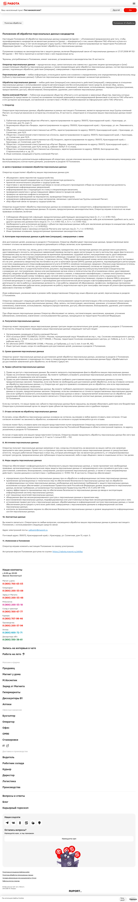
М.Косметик (9, 680)
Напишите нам (69, 839)
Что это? (122, 899)
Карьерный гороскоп (15, 807)
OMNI (5, 733)
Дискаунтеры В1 (12, 698)
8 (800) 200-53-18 (12, 604)
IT (5, 745)
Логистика (9, 781)
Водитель (8, 757)
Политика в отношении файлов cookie (15, 872)
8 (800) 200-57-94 (12, 625)
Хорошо (133, 899)
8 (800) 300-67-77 (12, 611)
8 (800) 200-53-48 (12, 597)
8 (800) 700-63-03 (12, 583)
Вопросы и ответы (13, 795)
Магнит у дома (11, 674)
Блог (5, 801)
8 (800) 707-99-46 (12, 618)
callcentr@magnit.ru (38, 530)
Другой (116, 10)
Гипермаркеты (11, 692)
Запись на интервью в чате (19, 648)
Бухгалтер (8, 715)
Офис (5, 727)
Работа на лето (13, 654)
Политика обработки (12, 23)
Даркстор (8, 775)
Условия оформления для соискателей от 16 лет (19, 878)
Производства (11, 787)
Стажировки (10, 739)
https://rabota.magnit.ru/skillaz (68, 551)
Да (130, 10)
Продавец (8, 668)
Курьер (6, 769)
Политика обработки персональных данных (17, 875)
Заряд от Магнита (13, 686)
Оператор (8, 721)
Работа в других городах (11, 881)
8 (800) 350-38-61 (12, 639)
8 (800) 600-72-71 (12, 632)
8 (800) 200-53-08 (12, 590)
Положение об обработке (124, 23)
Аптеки (6, 704)
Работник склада (13, 763)
